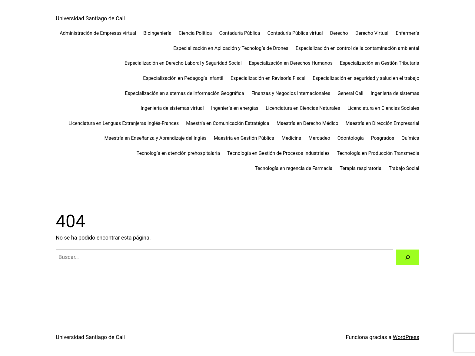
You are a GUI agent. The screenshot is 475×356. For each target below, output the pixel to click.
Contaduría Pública (239, 33)
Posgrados (382, 138)
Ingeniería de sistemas (394, 93)
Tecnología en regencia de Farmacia (293, 168)
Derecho (339, 33)
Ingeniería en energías (234, 108)
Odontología (350, 138)
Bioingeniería (157, 33)
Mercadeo (319, 138)
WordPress (406, 337)
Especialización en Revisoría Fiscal (268, 78)
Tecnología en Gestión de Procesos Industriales (278, 153)
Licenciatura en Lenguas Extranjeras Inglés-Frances (123, 123)
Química (410, 138)
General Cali (350, 93)
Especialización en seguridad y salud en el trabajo (366, 78)
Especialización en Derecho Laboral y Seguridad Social (183, 63)
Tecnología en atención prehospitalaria (178, 153)
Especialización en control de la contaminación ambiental (357, 48)
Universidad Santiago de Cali (90, 18)
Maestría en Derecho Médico (307, 123)
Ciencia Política (195, 33)
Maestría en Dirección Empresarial (382, 123)
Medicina (291, 138)
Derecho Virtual (372, 33)
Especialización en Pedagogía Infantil (183, 78)
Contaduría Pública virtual (295, 33)
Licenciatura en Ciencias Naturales (303, 108)
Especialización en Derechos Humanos (291, 63)
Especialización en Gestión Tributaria (379, 63)
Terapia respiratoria (361, 168)
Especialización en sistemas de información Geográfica (184, 93)
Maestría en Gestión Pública (244, 138)
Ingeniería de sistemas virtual (172, 108)
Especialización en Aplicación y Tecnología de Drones (230, 48)
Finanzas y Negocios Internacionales (291, 93)
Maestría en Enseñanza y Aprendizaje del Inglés (155, 138)
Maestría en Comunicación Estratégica (227, 123)
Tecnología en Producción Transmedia (378, 153)
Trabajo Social (404, 168)
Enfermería (407, 33)
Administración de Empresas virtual (98, 33)
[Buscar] (407, 257)
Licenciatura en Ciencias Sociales (383, 108)
